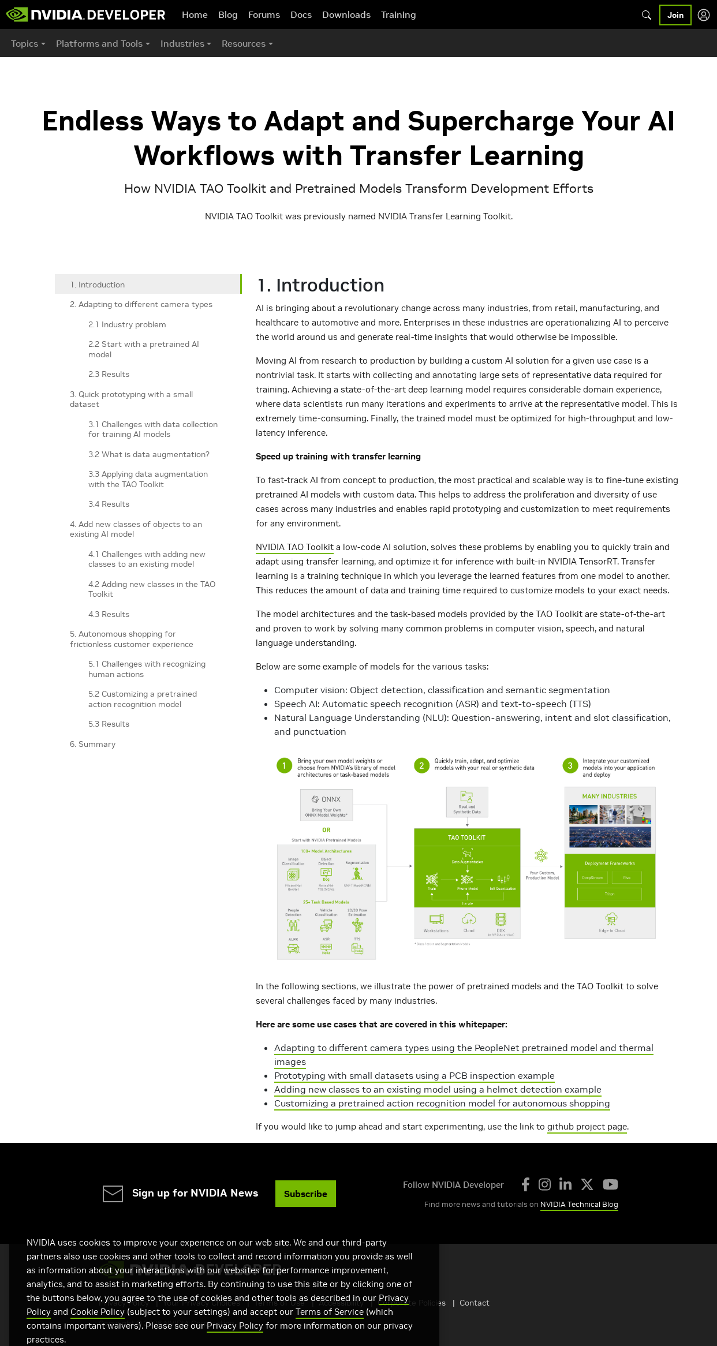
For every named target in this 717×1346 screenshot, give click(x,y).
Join (675, 15)
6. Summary (92, 744)
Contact (475, 1303)
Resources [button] (244, 43)
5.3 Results (108, 724)
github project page (587, 1126)
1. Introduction (97, 284)
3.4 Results (108, 504)
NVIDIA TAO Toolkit (295, 546)
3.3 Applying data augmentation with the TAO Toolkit (148, 479)
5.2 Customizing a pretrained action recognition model (142, 699)
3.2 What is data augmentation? (149, 454)
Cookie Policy (97, 1328)
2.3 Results (108, 374)
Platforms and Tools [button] (99, 43)
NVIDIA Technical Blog (579, 1204)
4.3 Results (108, 614)
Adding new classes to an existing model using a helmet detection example (438, 1089)
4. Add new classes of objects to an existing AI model (136, 529)
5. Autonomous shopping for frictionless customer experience (131, 639)
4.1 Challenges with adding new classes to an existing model (147, 559)
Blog (228, 14)
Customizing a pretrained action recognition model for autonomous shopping (442, 1103)
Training (398, 14)
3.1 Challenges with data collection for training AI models (153, 429)
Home (195, 14)
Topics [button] (24, 43)
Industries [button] (182, 43)
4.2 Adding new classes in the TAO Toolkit (151, 589)
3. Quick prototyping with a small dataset (131, 399)
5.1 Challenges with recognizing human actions (147, 669)
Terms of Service (330, 1328)
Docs (301, 14)
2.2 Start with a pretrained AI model (143, 349)
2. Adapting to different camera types (141, 304)
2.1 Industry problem (127, 324)
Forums (264, 14)
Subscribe (305, 1193)
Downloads (346, 14)
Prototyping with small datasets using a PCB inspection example (414, 1075)
